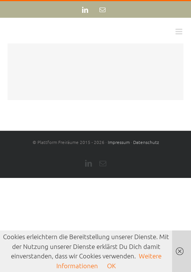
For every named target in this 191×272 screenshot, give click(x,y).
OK (111, 265)
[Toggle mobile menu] (179, 32)
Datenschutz (146, 161)
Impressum (119, 161)
